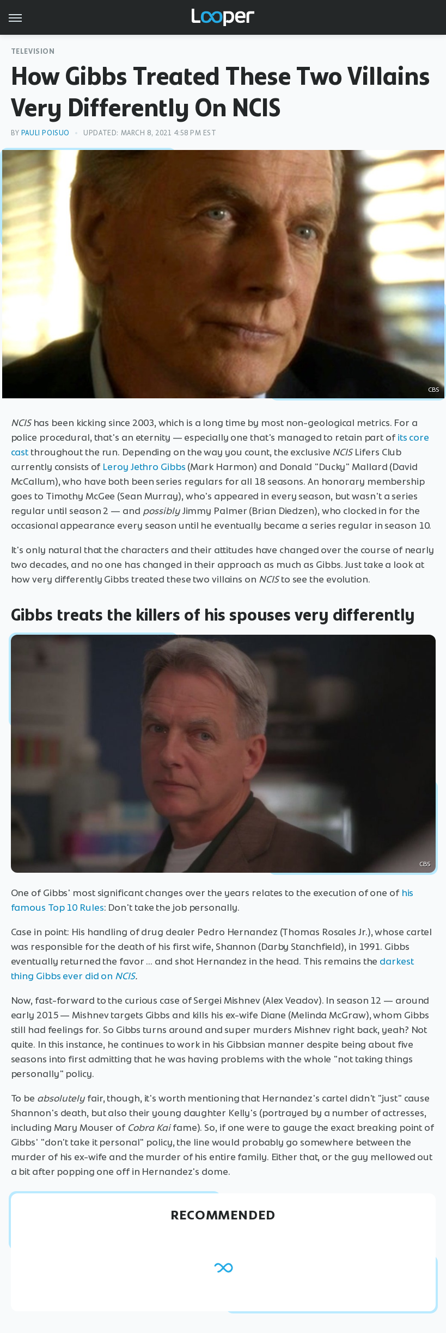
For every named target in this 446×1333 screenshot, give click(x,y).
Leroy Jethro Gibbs (143, 466)
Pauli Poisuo (45, 132)
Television (33, 51)
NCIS (125, 975)
